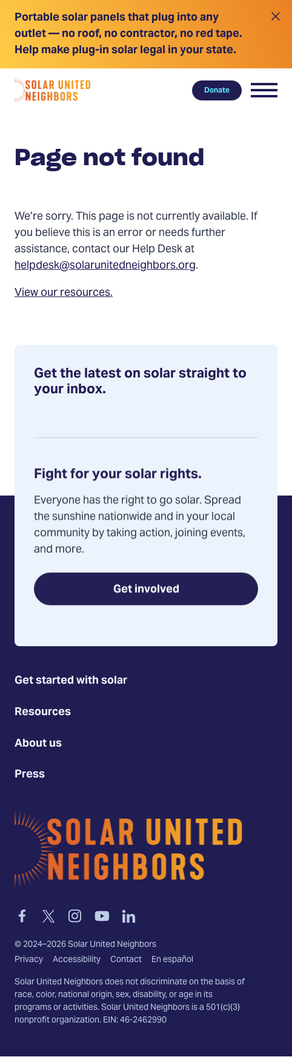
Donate (217, 90)
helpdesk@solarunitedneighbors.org (105, 266)
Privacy (29, 960)
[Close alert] (275, 34)
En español (172, 960)
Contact (126, 960)
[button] (264, 90)
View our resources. (64, 293)
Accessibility (77, 960)
